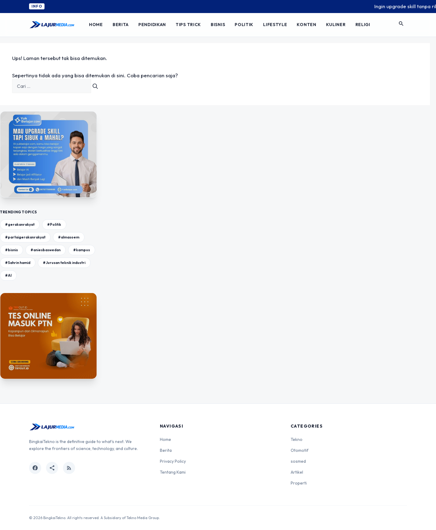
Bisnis (218, 24)
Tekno (296, 439)
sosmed (298, 461)
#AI (8, 275)
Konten (306, 24)
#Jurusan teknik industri (64, 262)
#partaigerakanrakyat (25, 237)
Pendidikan (152, 24)
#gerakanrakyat (20, 224)
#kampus (81, 250)
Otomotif (300, 450)
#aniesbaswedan (46, 250)
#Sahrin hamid (17, 262)
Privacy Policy (173, 461)
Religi (362, 24)
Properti (299, 483)
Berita (121, 24)
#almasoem (68, 237)
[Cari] (95, 86)
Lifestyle (275, 24)
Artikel (297, 472)
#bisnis (11, 250)
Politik (244, 24)
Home (96, 24)
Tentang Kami (173, 472)
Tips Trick (188, 24)
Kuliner (336, 24)
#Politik (54, 224)
